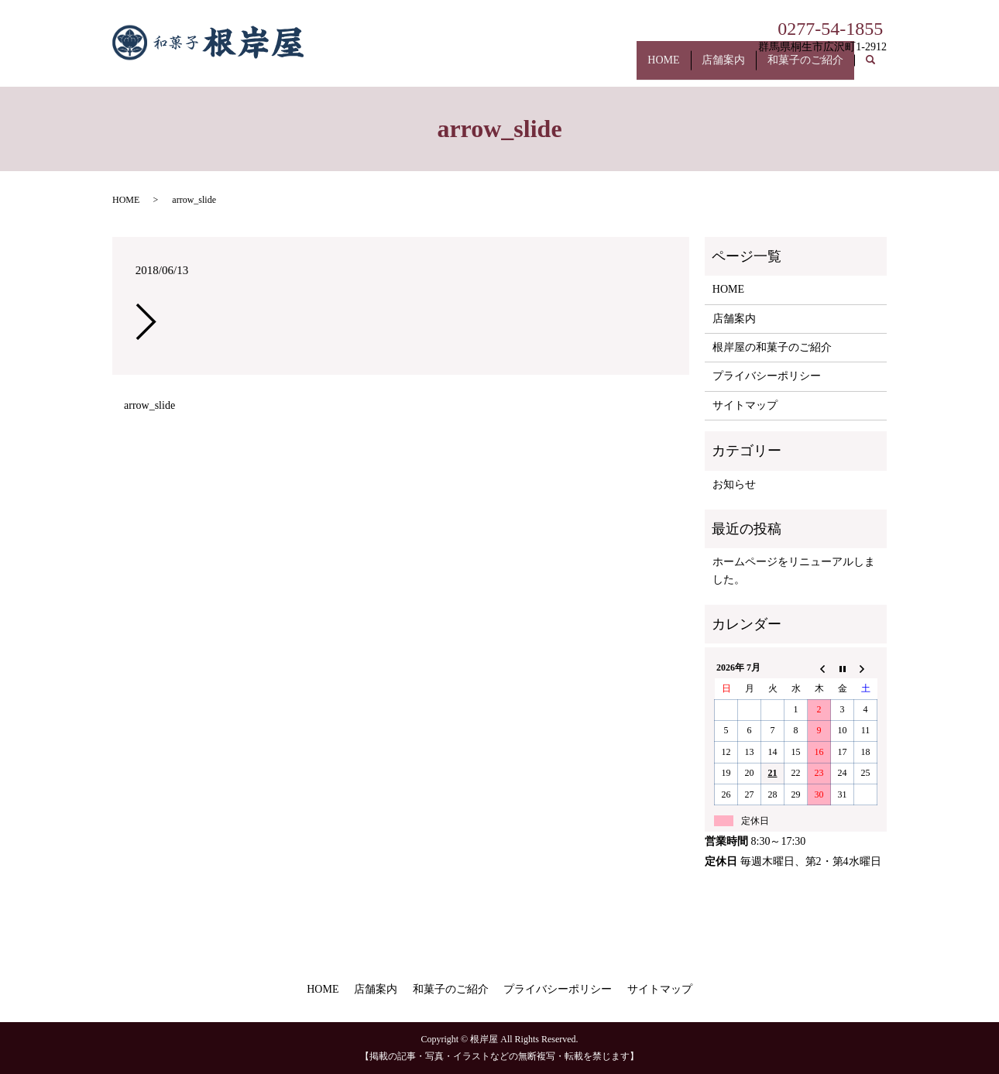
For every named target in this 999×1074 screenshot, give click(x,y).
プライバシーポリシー (766, 376)
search (878, 68)
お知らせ (734, 484)
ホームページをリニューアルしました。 (793, 570)
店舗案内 (708, 68)
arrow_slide (149, 405)
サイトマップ (745, 405)
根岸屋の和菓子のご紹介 (772, 347)
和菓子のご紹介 (800, 68)
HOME (638, 68)
